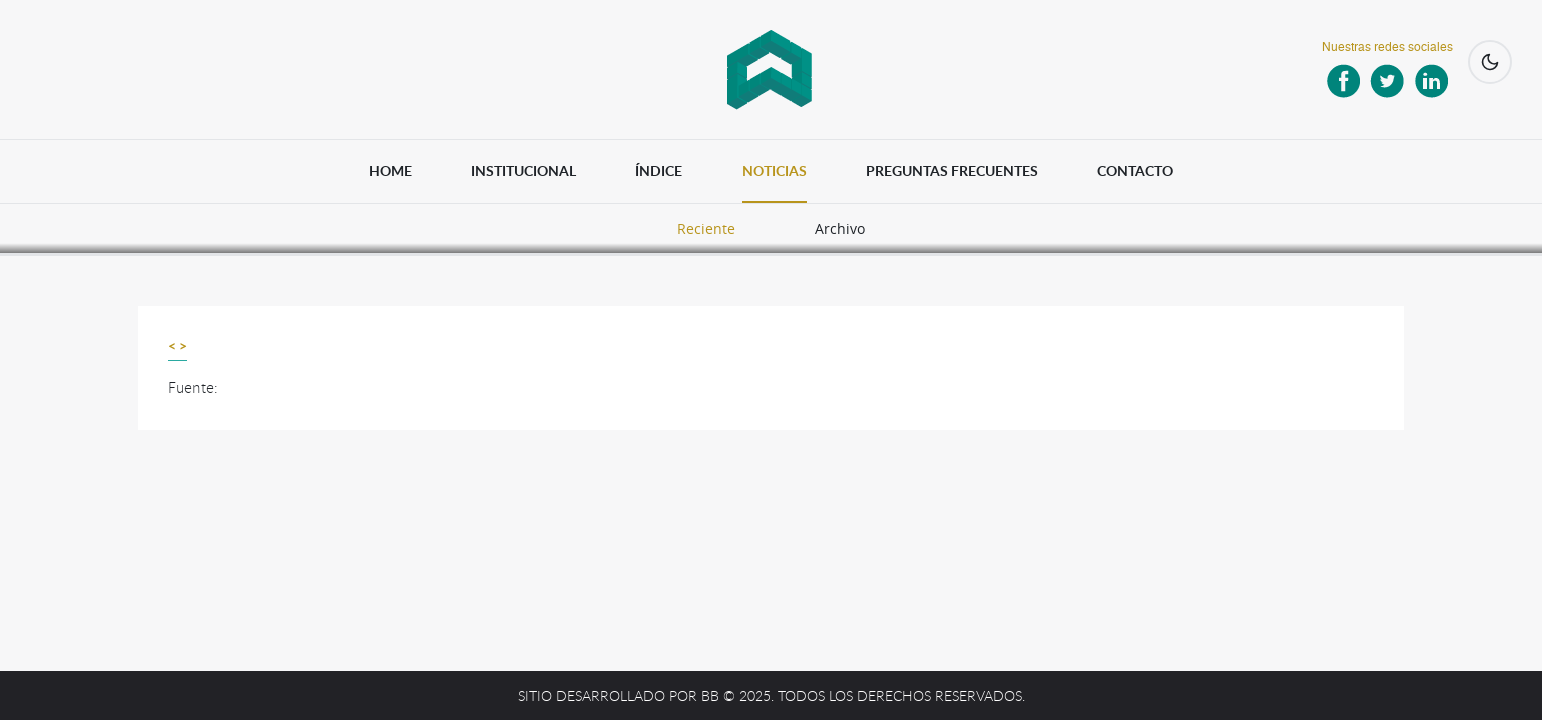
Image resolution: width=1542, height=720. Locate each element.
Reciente (706, 228)
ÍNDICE (658, 170)
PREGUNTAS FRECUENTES (952, 170)
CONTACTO (1135, 170)
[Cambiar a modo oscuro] (1490, 62)
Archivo (840, 228)
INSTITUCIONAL (523, 170)
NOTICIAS (774, 170)
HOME (390, 170)
